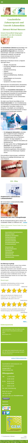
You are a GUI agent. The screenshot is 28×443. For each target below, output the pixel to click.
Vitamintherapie (9, 252)
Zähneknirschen (9, 257)
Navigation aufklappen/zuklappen (14, 2)
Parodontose (8, 250)
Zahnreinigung (9, 253)
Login (25, 436)
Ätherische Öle (9, 247)
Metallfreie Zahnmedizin (11, 235)
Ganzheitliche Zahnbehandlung (13, 232)
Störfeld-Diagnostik (10, 237)
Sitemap (12, 436)
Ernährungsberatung (11, 248)
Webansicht (24, 437)
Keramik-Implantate (10, 240)
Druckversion (5, 436)
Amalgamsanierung (10, 244)
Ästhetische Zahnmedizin (12, 255)
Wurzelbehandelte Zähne (12, 242)
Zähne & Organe (9, 234)
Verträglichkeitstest (10, 239)
